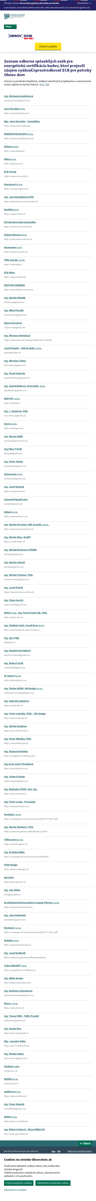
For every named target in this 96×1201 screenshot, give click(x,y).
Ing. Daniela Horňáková (17, 650)
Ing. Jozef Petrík (13, 587)
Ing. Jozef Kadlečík (14, 953)
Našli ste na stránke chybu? (80, 1151)
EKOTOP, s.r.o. (12, 398)
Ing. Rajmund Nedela (16, 751)
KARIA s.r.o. (10, 1116)
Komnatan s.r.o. (13, 247)
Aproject (9, 877)
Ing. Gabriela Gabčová (16, 701)
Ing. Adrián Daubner (15, 726)
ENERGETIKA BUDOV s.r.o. (19, 134)
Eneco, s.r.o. (11, 1003)
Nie (59, 1151)
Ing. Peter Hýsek (13, 461)
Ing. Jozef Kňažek (14, 486)
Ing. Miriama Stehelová (17, 335)
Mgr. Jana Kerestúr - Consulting (22, 121)
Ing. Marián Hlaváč (14, 562)
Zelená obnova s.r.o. (15, 234)
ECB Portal (10, 171)
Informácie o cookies (15, 1189)
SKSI (41, 84)
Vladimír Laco (11, 1066)
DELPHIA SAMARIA (14, 285)
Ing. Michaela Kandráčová (18, 96)
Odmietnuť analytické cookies (53, 1183)
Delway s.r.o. (11, 146)
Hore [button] (85, 1143)
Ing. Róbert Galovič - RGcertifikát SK (24, 1129)
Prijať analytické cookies (19, 1183)
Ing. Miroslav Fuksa (15, 360)
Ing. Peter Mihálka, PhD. (18, 738)
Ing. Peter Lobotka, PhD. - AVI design (25, 713)
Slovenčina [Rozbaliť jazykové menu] (84, 3)
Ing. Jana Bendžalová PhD (19, 197)
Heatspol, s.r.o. (12, 814)
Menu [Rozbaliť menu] (10, 26)
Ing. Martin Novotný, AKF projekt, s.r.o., (26, 524)
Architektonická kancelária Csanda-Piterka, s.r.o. (31, 902)
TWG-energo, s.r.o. (14, 260)
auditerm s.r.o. (12, 1091)
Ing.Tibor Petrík (13, 449)
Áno (54, 1151)
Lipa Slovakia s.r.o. (14, 108)
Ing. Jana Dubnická (15, 915)
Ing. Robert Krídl (13, 663)
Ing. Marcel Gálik (13, 436)
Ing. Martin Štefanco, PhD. (19, 827)
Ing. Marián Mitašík (14, 297)
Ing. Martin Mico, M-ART (17, 537)
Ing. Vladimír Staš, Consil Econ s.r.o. (24, 625)
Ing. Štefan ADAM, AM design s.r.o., (23, 688)
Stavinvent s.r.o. (13, 474)
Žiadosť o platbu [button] (48, 46)
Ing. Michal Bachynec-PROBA (20, 549)
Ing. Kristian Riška (14, 852)
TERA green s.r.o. (13, 839)
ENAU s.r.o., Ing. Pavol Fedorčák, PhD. (25, 612)
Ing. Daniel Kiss (12, 1028)
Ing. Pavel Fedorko (14, 373)
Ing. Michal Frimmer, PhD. (18, 575)
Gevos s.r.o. (10, 423)
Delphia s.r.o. (11, 940)
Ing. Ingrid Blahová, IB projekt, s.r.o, (25, 386)
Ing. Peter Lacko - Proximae (19, 801)
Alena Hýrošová (13, 323)
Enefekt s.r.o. (11, 209)
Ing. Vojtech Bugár (14, 776)
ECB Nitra (9, 272)
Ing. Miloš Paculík (14, 310)
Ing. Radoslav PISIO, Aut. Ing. (20, 789)
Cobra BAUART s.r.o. (15, 965)
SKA (47, 84)
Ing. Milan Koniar (13, 978)
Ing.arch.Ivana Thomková (18, 764)
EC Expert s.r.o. (12, 675)
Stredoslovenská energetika (20, 222)
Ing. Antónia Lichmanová (18, 990)
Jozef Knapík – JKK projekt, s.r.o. (23, 348)
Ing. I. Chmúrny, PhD (16, 411)
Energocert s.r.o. (13, 184)
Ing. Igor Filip (11, 638)
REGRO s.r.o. (11, 1079)
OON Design (10, 864)
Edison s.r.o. (11, 512)
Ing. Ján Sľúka (12, 890)
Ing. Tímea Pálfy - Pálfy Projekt (21, 1016)
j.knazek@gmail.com (16, 499)
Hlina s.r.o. (10, 159)
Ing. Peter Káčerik (14, 1104)
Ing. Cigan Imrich (13, 600)
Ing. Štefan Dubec (14, 1053)
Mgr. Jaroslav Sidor (15, 1041)
